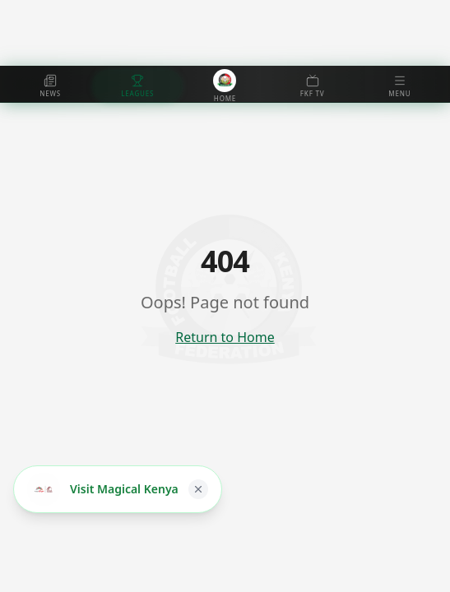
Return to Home (224, 337)
